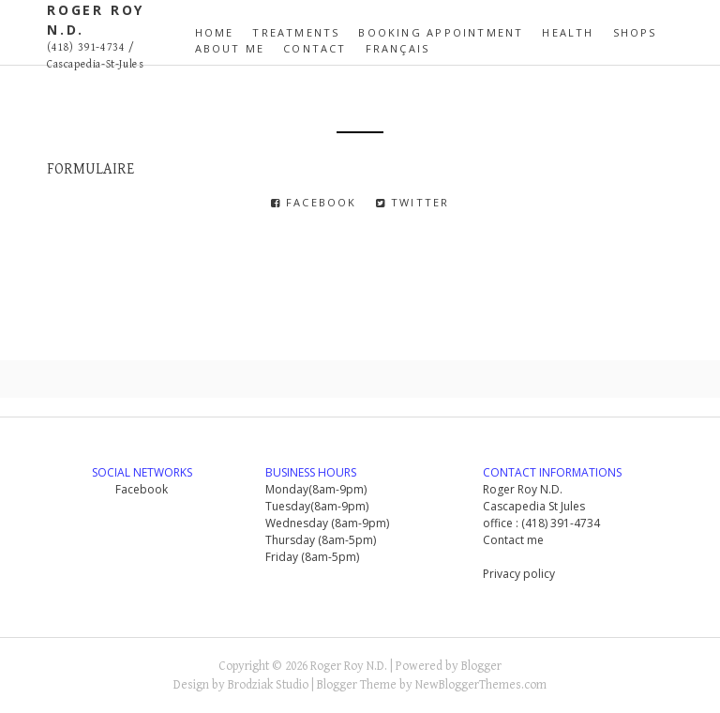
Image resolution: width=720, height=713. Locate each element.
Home (214, 32)
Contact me (513, 540)
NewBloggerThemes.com (481, 684)
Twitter (413, 202)
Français (398, 48)
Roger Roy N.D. (348, 666)
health (567, 32)
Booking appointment (440, 32)
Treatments (295, 32)
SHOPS (635, 32)
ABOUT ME (230, 48)
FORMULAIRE (90, 169)
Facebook (314, 202)
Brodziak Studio (268, 684)
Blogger (481, 666)
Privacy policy (519, 574)
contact (314, 48)
